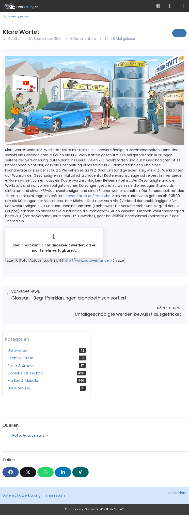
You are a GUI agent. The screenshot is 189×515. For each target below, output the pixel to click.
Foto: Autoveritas (28, 435)
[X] (28, 472)
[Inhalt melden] (179, 33)
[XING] (80, 472)
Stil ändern (177, 492)
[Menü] (183, 6)
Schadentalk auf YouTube (88, 195)
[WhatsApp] (45, 472)
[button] (63, 472)
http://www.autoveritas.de (86, 260)
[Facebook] (10, 472)
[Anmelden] (170, 6)
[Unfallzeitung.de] (76, 6)
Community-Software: (94, 509)
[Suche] (158, 6)
